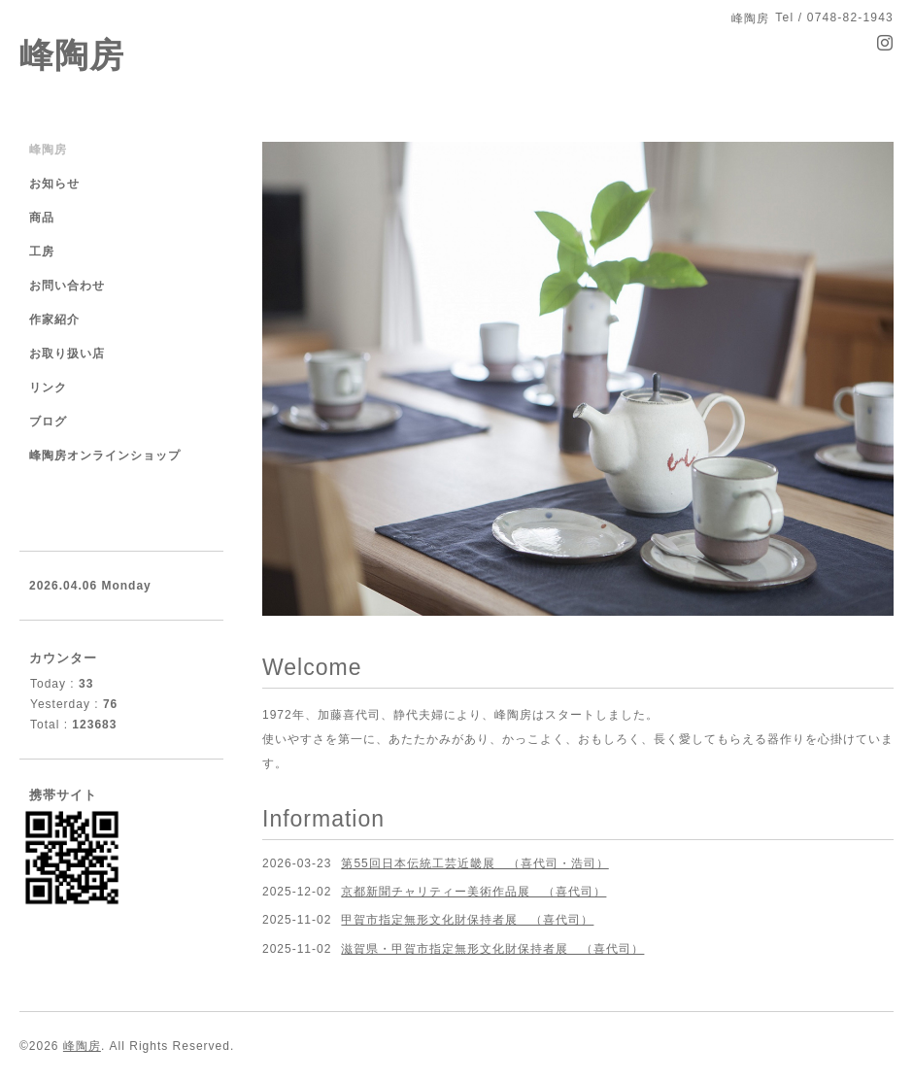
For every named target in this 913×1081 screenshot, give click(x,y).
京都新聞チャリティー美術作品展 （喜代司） (473, 891)
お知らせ (54, 183)
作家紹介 (54, 319)
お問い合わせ (67, 285)
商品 (41, 217)
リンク (48, 387)
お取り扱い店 (67, 353)
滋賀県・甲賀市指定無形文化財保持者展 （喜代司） (492, 949)
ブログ (48, 421)
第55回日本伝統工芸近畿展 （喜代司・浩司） (474, 863)
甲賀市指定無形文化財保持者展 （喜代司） (467, 920)
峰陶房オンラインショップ (105, 455)
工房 (41, 251)
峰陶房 (71, 55)
